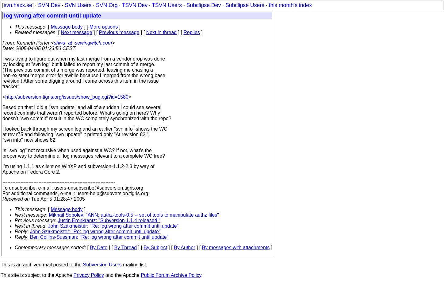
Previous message (119, 32)
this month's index (290, 5)
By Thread (125, 247)
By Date (98, 247)
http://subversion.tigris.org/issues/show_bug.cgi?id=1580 (66, 97)
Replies (192, 32)
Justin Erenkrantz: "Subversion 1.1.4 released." (109, 220)
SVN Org (106, 5)
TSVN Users (167, 5)
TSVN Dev (134, 5)
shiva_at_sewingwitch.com (83, 42)
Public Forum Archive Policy (171, 275)
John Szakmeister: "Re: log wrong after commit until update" (113, 226)
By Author (184, 247)
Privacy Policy (88, 275)
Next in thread (161, 32)
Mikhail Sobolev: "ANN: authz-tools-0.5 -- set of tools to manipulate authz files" (134, 215)
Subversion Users (102, 264)
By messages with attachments (236, 247)
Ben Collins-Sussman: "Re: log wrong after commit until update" (99, 237)
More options (104, 26)
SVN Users (78, 5)
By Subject (155, 247)
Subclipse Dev (203, 5)
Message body (66, 26)
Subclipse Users (244, 5)
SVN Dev (49, 5)
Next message (76, 32)
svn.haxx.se (18, 5)
